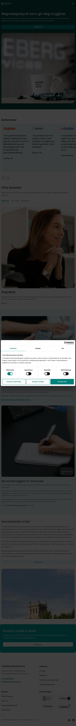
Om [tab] (63, 348)
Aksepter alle (62, 381)
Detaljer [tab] (38, 348)
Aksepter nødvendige (14, 381)
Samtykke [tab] (13, 348)
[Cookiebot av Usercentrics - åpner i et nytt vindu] (65, 343)
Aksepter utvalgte (38, 381)
